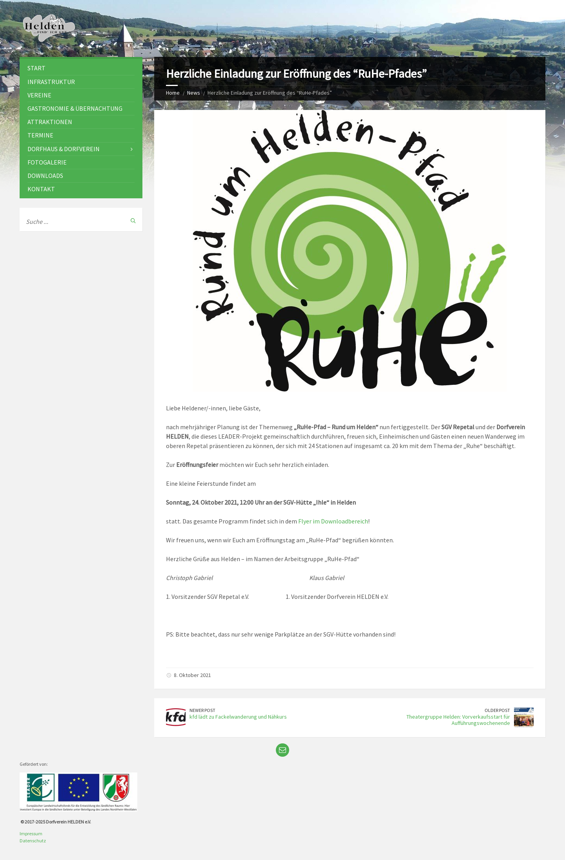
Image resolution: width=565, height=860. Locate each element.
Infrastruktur (51, 82)
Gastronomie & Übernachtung (74, 108)
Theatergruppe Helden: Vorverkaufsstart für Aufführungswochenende (458, 720)
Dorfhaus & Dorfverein (63, 149)
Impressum (31, 833)
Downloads (45, 175)
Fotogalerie (47, 162)
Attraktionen (49, 122)
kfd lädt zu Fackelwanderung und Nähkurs (238, 716)
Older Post (497, 710)
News (193, 92)
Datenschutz (33, 841)
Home (173, 92)
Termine (40, 135)
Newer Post (202, 710)
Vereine (39, 95)
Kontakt (41, 189)
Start (36, 68)
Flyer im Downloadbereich (333, 521)
